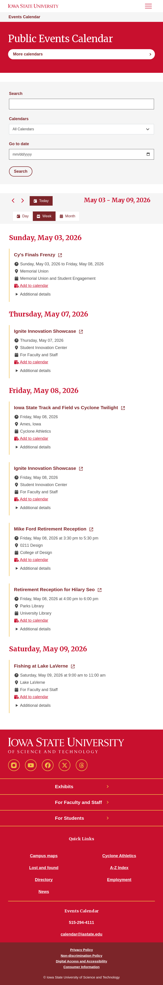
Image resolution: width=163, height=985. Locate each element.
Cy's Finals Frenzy (38, 254)
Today (41, 201)
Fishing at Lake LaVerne (44, 665)
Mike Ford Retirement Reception (53, 528)
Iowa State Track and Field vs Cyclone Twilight (69, 407)
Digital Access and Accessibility (81, 961)
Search (15, 93)
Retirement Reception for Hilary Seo (57, 589)
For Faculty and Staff (78, 802)
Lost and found (43, 868)
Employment (119, 879)
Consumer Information (81, 967)
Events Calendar (24, 17)
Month (67, 216)
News (43, 891)
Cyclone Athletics (119, 856)
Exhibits (64, 786)
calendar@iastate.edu (82, 934)
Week (44, 216)
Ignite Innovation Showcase (48, 331)
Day (23, 216)
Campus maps (44, 856)
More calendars (28, 54)
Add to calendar (31, 285)
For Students (69, 818)
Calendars (19, 119)
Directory (44, 879)
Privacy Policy (81, 950)
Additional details (35, 294)
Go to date (19, 144)
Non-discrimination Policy (81, 955)
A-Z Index (119, 868)
